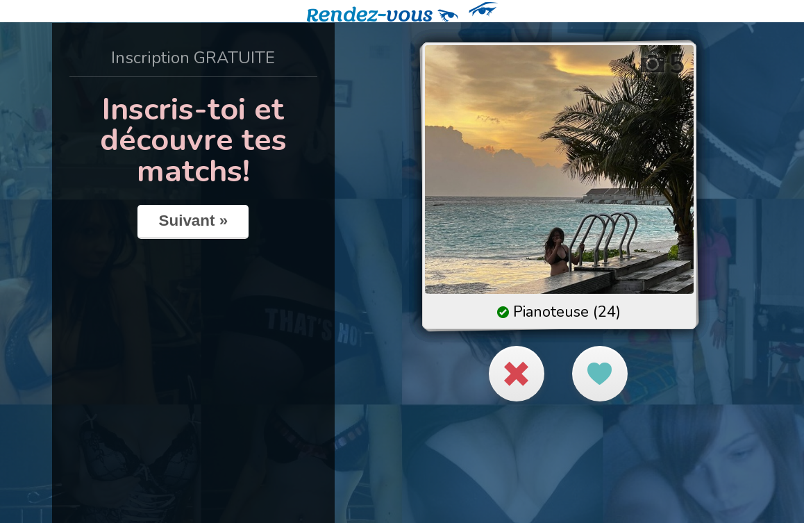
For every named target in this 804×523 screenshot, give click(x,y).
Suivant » (193, 220)
